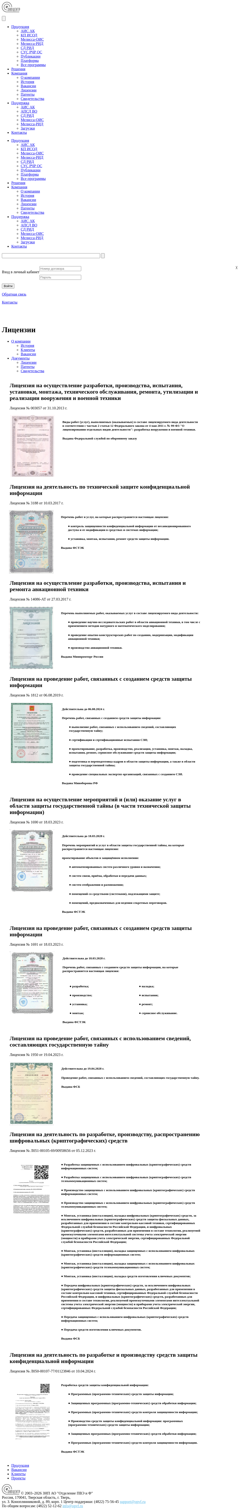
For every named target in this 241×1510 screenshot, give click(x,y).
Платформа (30, 61)
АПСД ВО (29, 111)
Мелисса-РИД (32, 44)
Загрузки (28, 128)
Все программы (33, 65)
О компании (30, 77)
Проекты (18, 1478)
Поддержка (20, 103)
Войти (8, 286)
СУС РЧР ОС (31, 52)
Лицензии (28, 90)
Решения (18, 69)
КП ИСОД (29, 35)
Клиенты (28, 350)
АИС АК (28, 31)
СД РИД (27, 48)
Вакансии (28, 86)
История (27, 82)
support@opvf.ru (132, 1502)
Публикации (30, 56)
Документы (20, 358)
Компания (19, 73)
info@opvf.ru (72, 1506)
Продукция (20, 27)
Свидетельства (32, 99)
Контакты (19, 132)
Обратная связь (14, 294)
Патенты (28, 94)
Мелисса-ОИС (32, 39)
